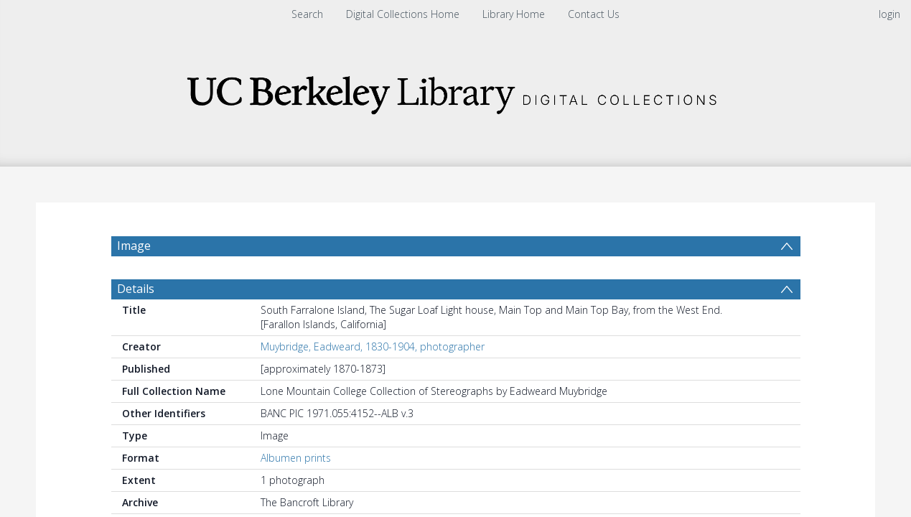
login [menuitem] (889, 14)
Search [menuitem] (307, 14)
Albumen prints (296, 458)
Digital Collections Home (402, 14)
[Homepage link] (456, 91)
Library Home (513, 14)
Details (135, 289)
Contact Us (594, 14)
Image (134, 245)
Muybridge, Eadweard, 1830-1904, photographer (373, 346)
